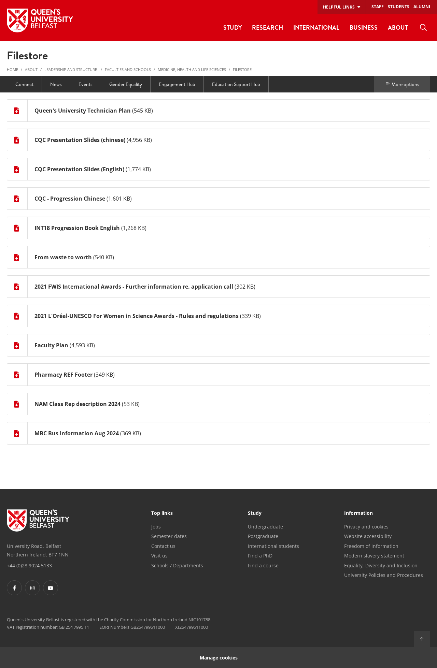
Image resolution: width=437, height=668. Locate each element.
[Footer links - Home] (38, 520)
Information (358, 513)
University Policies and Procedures (383, 575)
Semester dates (169, 536)
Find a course (263, 565)
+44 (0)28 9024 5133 (29, 565)
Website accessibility (368, 536)
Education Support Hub (236, 84)
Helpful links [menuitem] (339, 7)
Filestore (242, 69)
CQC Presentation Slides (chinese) (79, 140)
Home (12, 69)
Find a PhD (260, 555)
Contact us (163, 546)
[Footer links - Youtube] (50, 587)
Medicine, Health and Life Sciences (192, 69)
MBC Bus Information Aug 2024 (76, 433)
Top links (162, 513)
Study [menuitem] (232, 27)
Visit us (159, 555)
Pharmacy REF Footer (64, 374)
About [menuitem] (398, 27)
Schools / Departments (177, 565)
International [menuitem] (316, 27)
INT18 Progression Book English (77, 228)
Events (86, 84)
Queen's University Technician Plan (82, 110)
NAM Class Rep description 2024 (77, 404)
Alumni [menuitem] (421, 7)
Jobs (156, 526)
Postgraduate (263, 536)
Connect (24, 84)
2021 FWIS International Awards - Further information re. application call (133, 286)
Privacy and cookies (366, 526)
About (31, 69)
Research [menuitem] (267, 27)
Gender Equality (125, 84)
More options (402, 84)
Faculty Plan (51, 345)
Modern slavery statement (374, 555)
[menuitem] (423, 27)
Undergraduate (265, 526)
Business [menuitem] (364, 27)
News (56, 84)
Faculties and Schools (128, 69)
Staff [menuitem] (377, 7)
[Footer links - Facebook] (14, 587)
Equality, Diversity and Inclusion (381, 565)
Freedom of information (371, 546)
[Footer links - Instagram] (32, 587)
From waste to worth (63, 257)
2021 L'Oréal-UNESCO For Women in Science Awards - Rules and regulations (136, 316)
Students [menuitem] (398, 7)
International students (273, 546)
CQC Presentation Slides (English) (79, 169)
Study (255, 513)
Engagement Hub (177, 84)
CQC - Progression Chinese (69, 198)
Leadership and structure (71, 69)
